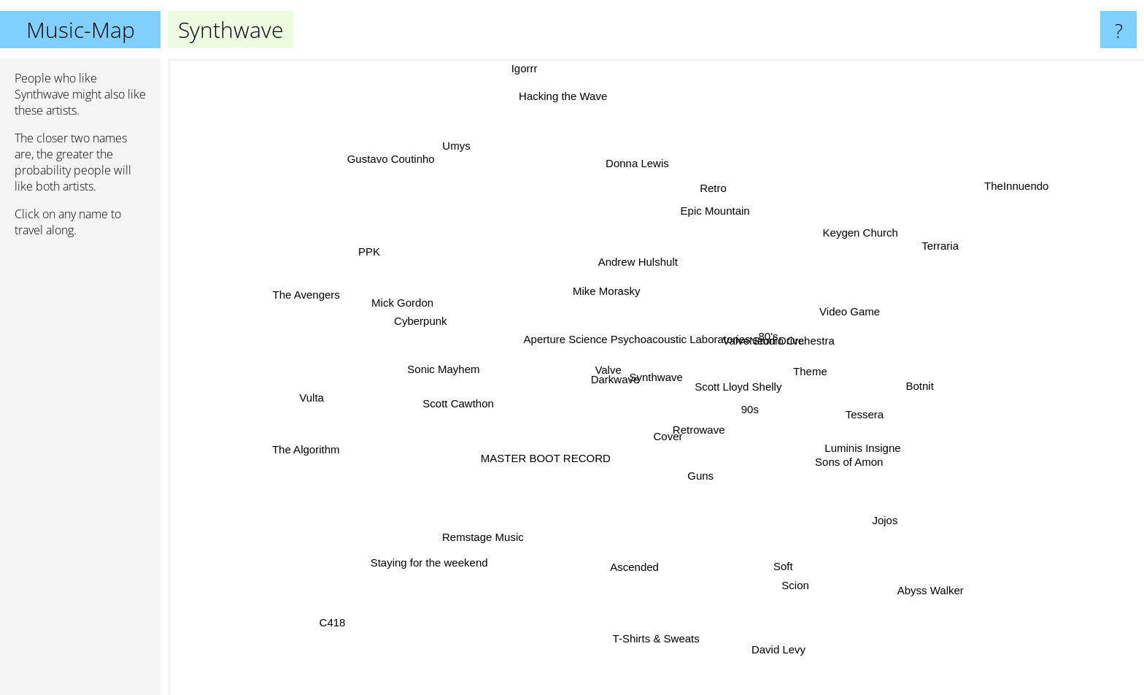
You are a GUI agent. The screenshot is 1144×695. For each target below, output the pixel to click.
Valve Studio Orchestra (798, 333)
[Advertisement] (80, 472)
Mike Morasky (604, 276)
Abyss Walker (909, 573)
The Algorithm (303, 454)
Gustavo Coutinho (392, 160)
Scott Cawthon (433, 393)
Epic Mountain (723, 240)
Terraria (916, 257)
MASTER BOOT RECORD (578, 462)
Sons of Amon (850, 453)
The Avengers (340, 302)
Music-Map (80, 30)
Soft (768, 546)
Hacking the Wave (575, 120)
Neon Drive (791, 306)
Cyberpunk (444, 326)
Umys (470, 170)
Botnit (882, 380)
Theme (821, 359)
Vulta (323, 396)
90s (735, 416)
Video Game (834, 308)
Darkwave (574, 359)
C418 (327, 626)
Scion (805, 606)
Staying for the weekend (450, 544)
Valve (592, 370)
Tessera (863, 413)
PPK (400, 262)
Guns (677, 496)
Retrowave (719, 449)
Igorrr (525, 68)
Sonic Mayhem (447, 370)
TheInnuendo (991, 198)
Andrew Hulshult (642, 256)
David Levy (781, 643)
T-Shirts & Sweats (654, 618)
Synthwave (656, 377)
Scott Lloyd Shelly (735, 392)
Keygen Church (873, 224)
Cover (656, 440)
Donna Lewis (643, 188)
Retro (705, 208)
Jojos (876, 519)
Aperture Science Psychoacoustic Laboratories (636, 332)
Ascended (635, 546)
